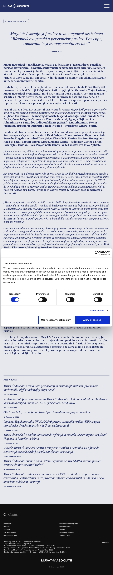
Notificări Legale (10, 535)
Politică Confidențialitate (69, 524)
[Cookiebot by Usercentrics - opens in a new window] (97, 253)
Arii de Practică (10, 532)
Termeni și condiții (66, 532)
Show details (97, 310)
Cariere (62, 529)
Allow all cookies (92, 320)
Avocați (7, 529)
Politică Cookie (65, 527)
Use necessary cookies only (56, 320)
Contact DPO (64, 535)
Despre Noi (8, 524)
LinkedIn (105, 542)
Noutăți (7, 527)
